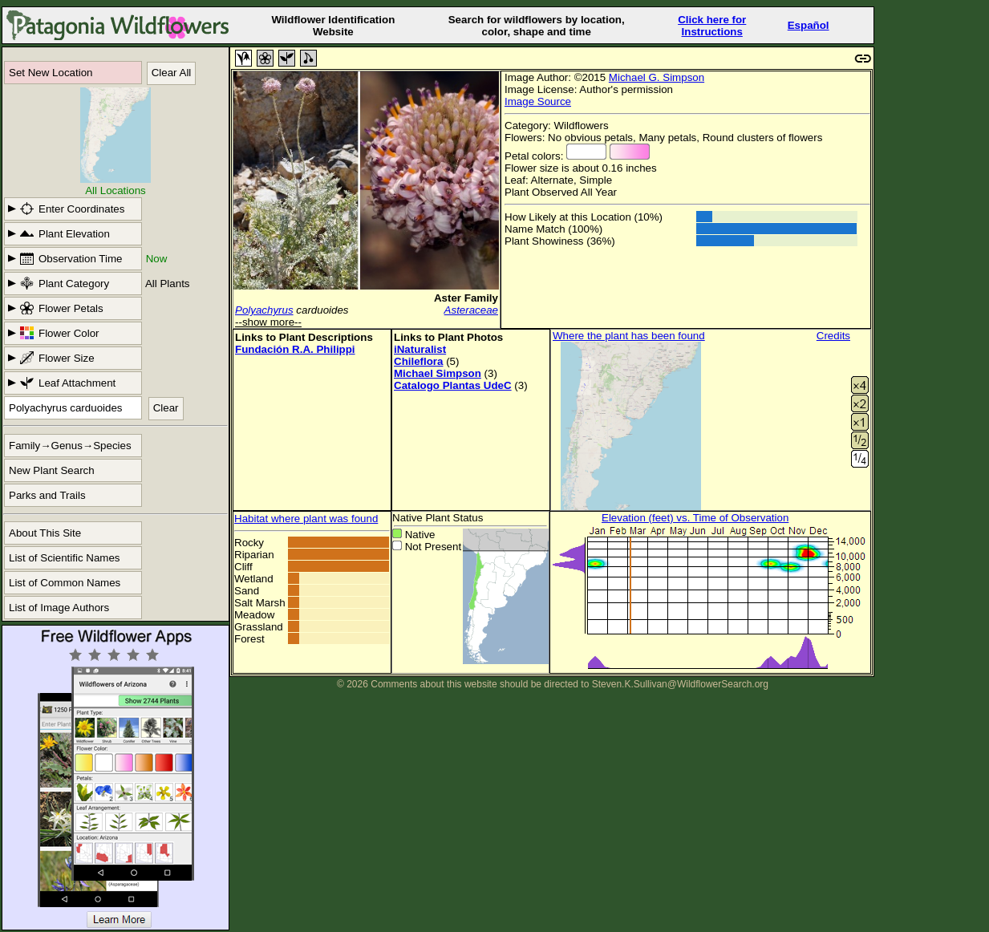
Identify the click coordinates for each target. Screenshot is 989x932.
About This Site (45, 533)
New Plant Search (52, 470)
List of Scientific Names (64, 558)
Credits (833, 336)
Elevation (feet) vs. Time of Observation (695, 518)
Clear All (172, 73)
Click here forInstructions (712, 26)
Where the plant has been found (629, 336)
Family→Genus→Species (70, 446)
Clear (166, 408)
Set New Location (50, 73)
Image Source (538, 101)
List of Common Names (64, 583)
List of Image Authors (59, 608)
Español (808, 25)
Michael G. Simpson (656, 77)
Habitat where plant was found (306, 519)
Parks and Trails (47, 495)
